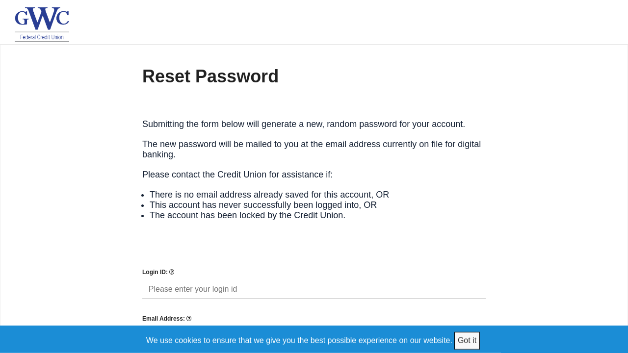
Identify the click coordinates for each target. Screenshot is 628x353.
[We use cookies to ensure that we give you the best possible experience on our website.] (314, 339)
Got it (467, 340)
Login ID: (158, 272)
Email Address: (166, 318)
